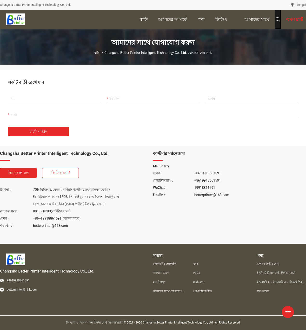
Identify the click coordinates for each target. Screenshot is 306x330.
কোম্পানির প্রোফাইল (164, 264)
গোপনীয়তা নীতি (202, 291)
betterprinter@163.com (50, 226)
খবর (195, 264)
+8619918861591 (207, 173)
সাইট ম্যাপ (199, 282)
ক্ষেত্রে (196, 273)
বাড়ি (97, 53)
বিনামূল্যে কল (18, 173)
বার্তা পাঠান (38, 131)
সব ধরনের (263, 291)
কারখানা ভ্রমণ (161, 273)
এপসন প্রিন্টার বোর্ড (268, 264)
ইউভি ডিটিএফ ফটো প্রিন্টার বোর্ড (276, 273)
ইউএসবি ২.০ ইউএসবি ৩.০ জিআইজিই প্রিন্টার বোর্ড (281, 282)
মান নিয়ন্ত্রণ (159, 282)
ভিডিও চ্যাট (60, 173)
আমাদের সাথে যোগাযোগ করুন (169, 291)
